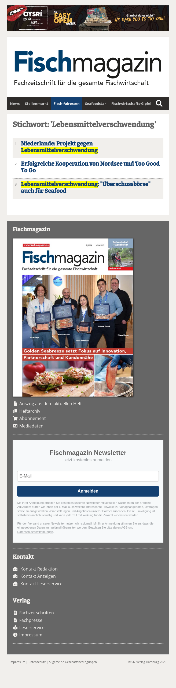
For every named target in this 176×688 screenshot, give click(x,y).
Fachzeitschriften (36, 613)
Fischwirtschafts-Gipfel (131, 103)
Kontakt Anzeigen (38, 576)
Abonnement (32, 418)
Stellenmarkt (36, 103)
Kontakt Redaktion (39, 569)
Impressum (30, 635)
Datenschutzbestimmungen (35, 531)
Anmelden (88, 491)
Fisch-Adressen (67, 103)
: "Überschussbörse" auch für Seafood (86, 187)
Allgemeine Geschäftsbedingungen (73, 662)
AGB (124, 527)
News (15, 103)
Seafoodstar (95, 103)
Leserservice (32, 627)
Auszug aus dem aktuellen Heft (50, 404)
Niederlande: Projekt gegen (59, 147)
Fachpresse (30, 620)
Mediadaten (31, 426)
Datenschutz (37, 662)
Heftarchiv (29, 411)
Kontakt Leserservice (41, 584)
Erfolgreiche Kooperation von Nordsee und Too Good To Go (90, 167)
